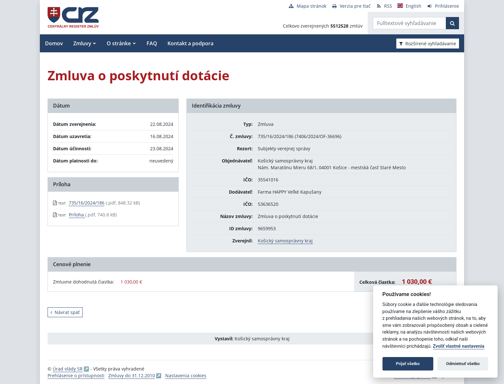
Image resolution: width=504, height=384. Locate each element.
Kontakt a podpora (190, 43)
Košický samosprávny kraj (285, 241)
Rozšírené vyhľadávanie (427, 43)
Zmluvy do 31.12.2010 (131, 375)
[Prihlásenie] (443, 6)
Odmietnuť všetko (463, 363)
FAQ (152, 43)
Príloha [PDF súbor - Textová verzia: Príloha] (77, 215)
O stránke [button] (119, 43)
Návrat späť (65, 312)
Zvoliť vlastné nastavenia (458, 346)
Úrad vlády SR (68, 369)
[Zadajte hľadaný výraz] (409, 23)
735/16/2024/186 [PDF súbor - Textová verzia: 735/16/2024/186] (86, 203)
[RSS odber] (384, 6)
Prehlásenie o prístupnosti (76, 375)
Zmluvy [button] (82, 43)
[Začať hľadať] (452, 23)
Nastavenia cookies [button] (185, 375)
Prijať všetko (408, 363)
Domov (54, 43)
